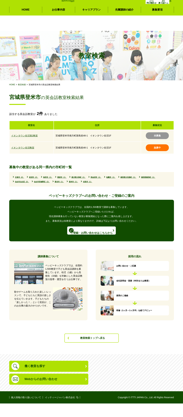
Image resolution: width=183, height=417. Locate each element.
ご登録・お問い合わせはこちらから (91, 238)
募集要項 (157, 24)
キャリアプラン (91, 24)
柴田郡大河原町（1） (27, 182)
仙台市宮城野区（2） (112, 182)
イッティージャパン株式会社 (60, 411)
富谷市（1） (137, 182)
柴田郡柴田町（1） (56, 182)
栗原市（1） (81, 177)
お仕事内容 (58, 24)
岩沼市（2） (41, 177)
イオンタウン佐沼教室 (22, 147)
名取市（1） (22, 187)
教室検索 (22, 84)
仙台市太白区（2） (83, 182)
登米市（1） (157, 182)
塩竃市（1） (150, 177)
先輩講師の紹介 (124, 24)
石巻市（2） (22, 177)
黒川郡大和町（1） (104, 177)
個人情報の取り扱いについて (26, 411)
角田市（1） (61, 177)
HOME (26, 24)
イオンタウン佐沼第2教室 (24, 135)
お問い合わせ (141, 12)
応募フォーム (163, 12)
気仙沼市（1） (129, 177)
